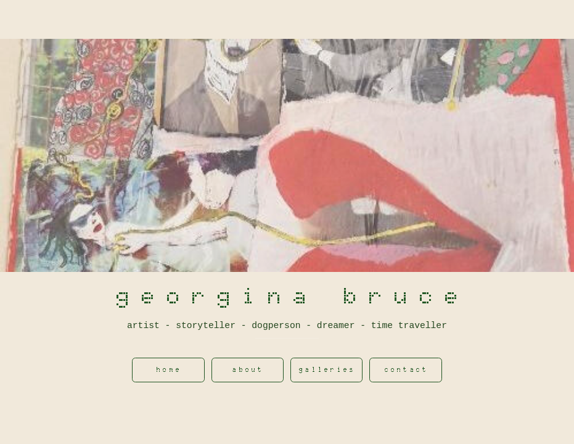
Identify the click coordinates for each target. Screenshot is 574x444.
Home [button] (169, 370)
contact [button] (407, 370)
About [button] (248, 370)
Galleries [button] (327, 370)
